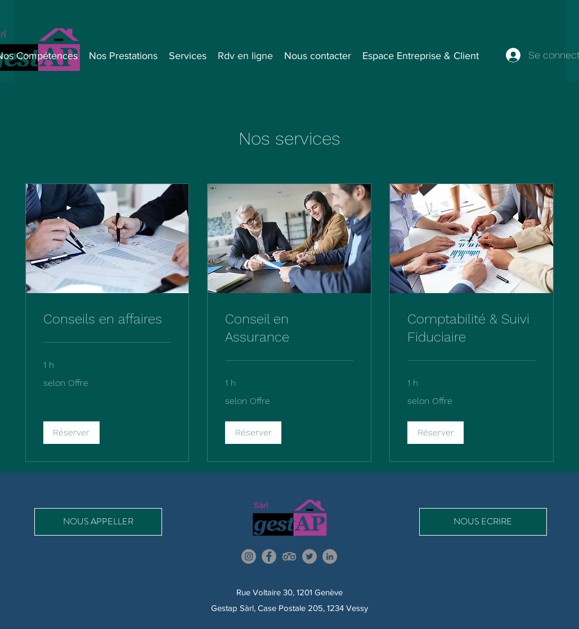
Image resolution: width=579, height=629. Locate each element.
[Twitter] (309, 556)
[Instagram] (248, 556)
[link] (107, 320)
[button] (71, 432)
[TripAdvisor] (289, 556)
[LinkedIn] (329, 556)
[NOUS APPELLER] (98, 522)
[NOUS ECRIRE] (483, 522)
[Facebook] (269, 556)
